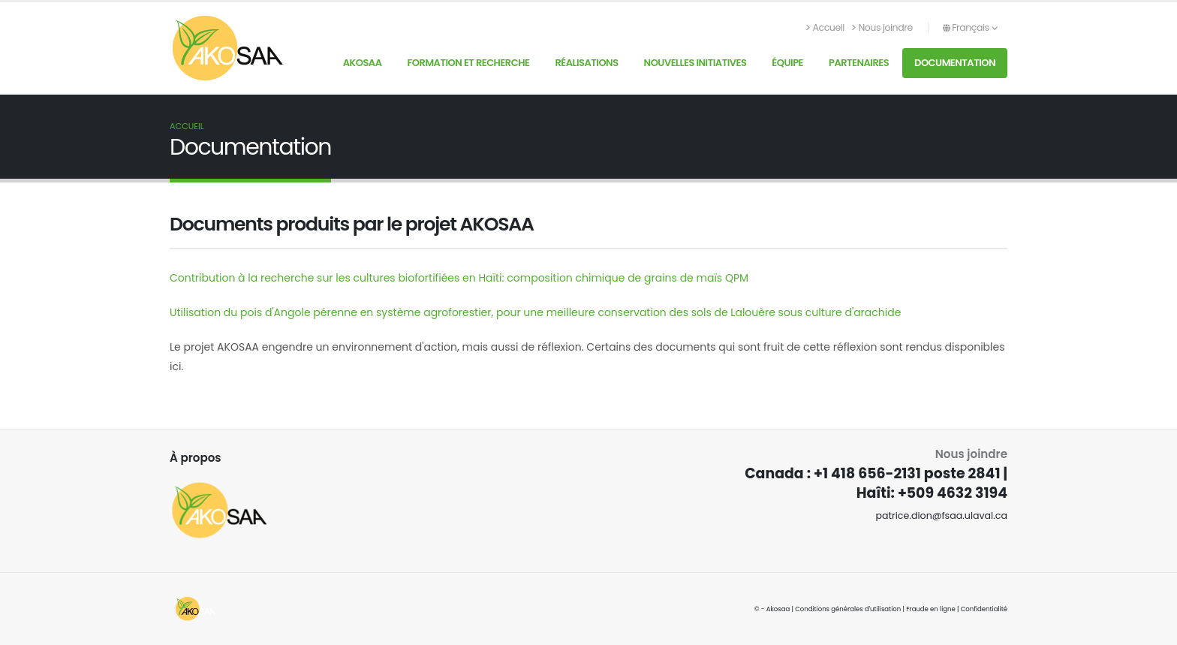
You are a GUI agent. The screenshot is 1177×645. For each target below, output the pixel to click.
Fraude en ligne (931, 608)
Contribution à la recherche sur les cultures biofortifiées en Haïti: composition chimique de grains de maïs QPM (459, 277)
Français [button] (970, 27)
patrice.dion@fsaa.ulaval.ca (941, 515)
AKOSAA (362, 63)
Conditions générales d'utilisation (848, 608)
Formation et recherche (468, 63)
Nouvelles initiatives (695, 63)
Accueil (825, 27)
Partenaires (859, 63)
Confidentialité (984, 608)
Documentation (954, 63)
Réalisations (586, 63)
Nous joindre (882, 27)
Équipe (787, 63)
